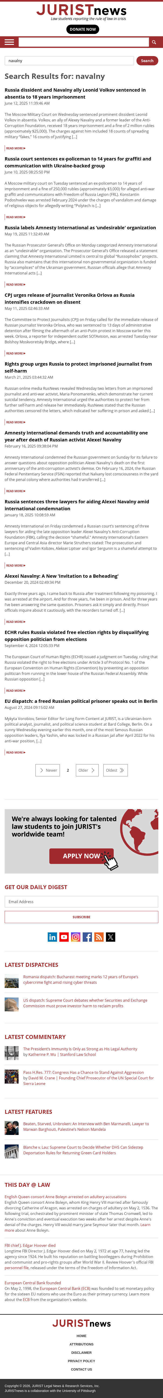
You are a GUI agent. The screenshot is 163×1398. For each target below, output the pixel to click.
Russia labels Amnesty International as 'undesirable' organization (80, 227)
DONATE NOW (83, 29)
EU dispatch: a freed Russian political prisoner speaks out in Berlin (81, 701)
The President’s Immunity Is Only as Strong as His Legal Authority (80, 1048)
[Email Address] (81, 902)
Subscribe (81, 917)
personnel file (17, 1267)
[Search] (84, 42)
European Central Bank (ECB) (65, 1288)
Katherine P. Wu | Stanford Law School (62, 1054)
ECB (26, 1299)
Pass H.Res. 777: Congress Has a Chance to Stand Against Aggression (83, 1072)
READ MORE (15, 147)
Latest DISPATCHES (31, 964)
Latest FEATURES (28, 1111)
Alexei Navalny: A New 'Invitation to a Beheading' (62, 576)
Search (153, 42)
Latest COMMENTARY (35, 1037)
